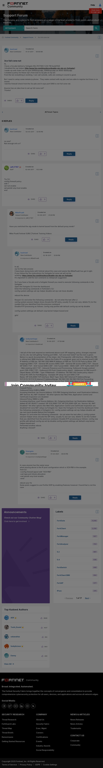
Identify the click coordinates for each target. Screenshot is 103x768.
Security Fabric (42, 724)
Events (39, 741)
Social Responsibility (45, 750)
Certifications (42, 737)
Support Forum (28, 37)
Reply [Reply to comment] (69, 154)
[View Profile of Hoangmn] (30, 451)
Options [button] (97, 56)
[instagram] (27, 706)
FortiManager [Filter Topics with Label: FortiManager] (62, 536)
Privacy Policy (26, 764)
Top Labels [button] (96, 512)
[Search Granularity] (13, 28)
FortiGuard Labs (9, 724)
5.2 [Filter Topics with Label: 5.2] (58, 552)
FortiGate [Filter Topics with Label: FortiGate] (61, 521)
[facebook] (4, 706)
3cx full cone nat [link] (43, 37)
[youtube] (15, 706)
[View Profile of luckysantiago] (31, 339)
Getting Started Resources (13, 741)
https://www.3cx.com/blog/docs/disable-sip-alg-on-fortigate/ (47, 275)
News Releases (77, 719)
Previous (69, 598)
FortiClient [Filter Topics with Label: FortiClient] (61, 528)
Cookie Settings (50, 764)
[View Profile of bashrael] (13, 49)
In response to (24, 218)
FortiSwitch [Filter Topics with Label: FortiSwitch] (62, 567)
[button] (18, 101)
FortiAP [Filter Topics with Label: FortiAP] (60, 583)
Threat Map (7, 728)
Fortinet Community (18, 5)
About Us (40, 719)
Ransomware (7, 737)
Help (93, 5)
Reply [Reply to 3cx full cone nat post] (31, 101)
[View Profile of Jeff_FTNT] (14, 167)
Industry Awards (43, 746)
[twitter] (10, 706)
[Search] (96, 28)
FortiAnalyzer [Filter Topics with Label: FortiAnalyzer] (62, 544)
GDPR (37, 764)
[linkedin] (21, 706)
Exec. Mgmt (41, 728)
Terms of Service (9, 764)
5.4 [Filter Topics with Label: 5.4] (58, 560)
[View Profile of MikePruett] (19, 213)
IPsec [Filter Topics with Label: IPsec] (59, 591)
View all (7, 664)
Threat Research (9, 719)
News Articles (76, 724)
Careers (39, 732)
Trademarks (75, 728)
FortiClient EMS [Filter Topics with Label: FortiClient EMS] (63, 575)
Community (75, 745)
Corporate (74, 741)
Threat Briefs (7, 732)
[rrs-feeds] (33, 706)
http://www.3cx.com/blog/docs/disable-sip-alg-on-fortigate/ (50, 68)
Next (87, 598)
